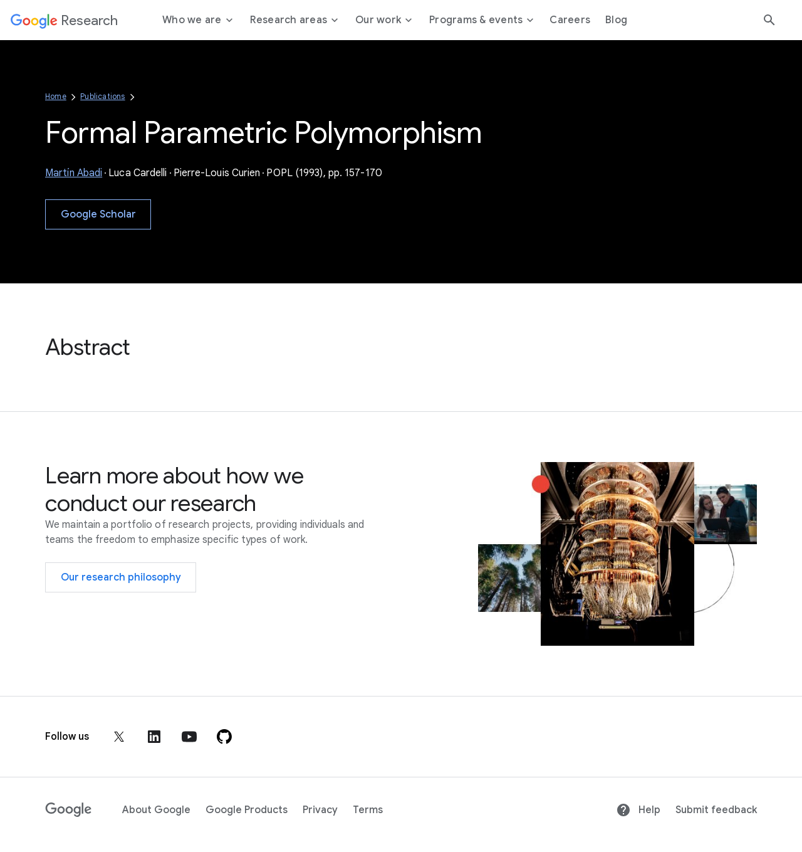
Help (638, 810)
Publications (102, 96)
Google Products (247, 810)
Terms (368, 810)
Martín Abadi (73, 173)
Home (55, 96)
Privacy (320, 810)
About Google (156, 810)
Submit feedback (716, 810)
